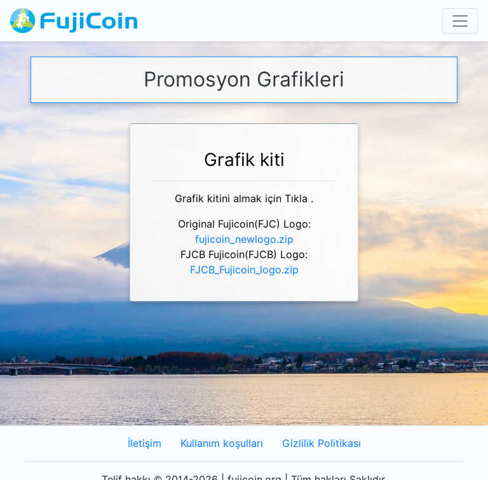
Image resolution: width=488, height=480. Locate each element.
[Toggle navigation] (460, 21)
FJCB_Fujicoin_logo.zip (244, 270)
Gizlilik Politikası (321, 443)
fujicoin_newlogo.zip (244, 239)
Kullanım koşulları (221, 443)
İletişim (144, 443)
